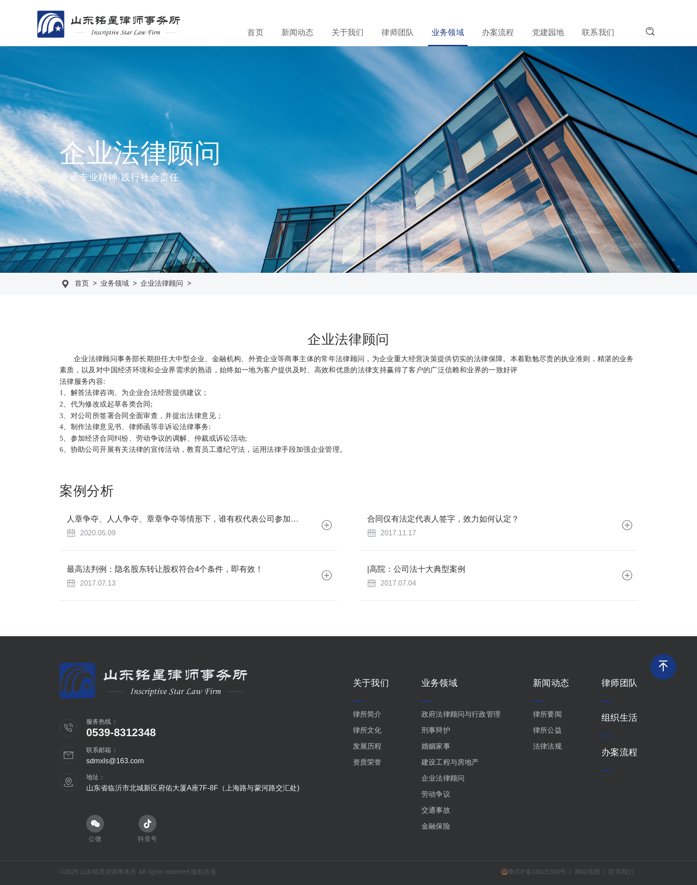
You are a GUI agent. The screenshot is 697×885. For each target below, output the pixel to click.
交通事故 (435, 810)
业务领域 (448, 32)
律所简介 (367, 714)
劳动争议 (435, 794)
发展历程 (367, 746)
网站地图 (587, 871)
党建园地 (548, 32)
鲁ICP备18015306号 (533, 871)
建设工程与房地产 (450, 762)
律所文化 (367, 730)
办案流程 (498, 32)
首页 (255, 32)
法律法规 (547, 746)
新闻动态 (297, 32)
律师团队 (397, 32)
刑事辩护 (435, 730)
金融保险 (435, 826)
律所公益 (547, 730)
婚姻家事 (435, 746)
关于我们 (348, 32)
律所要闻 (547, 714)
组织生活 (619, 717)
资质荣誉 (367, 762)
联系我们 (598, 32)
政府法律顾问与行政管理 (461, 714)
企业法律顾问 (161, 283)
